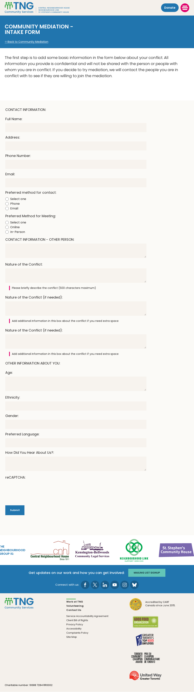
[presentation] (34, 488)
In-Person (17, 232)
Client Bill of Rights (77, 620)
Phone (15, 203)
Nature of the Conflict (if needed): (34, 297)
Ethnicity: (12, 397)
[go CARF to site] (152, 606)
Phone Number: (18, 156)
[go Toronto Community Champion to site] (145, 660)
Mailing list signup (147, 572)
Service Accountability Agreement (87, 616)
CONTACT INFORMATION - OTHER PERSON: (39, 239)
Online (15, 227)
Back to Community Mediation (28, 41)
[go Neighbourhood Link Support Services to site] (134, 550)
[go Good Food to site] (145, 624)
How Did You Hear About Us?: (29, 452)
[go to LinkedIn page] (105, 585)
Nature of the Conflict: (24, 264)
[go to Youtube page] (114, 585)
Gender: (12, 416)
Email (14, 208)
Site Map (71, 637)
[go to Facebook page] (85, 585)
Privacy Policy (74, 624)
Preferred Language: (22, 434)
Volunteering (75, 606)
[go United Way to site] (145, 678)
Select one (18, 199)
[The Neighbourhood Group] (42, 7)
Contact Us (73, 610)
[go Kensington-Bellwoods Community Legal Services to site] (92, 550)
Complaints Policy (77, 633)
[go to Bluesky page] (134, 585)
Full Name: (13, 119)
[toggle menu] (185, 7)
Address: (12, 137)
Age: (9, 372)
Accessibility (73, 628)
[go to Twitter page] (95, 585)
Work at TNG (74, 601)
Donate (169, 8)
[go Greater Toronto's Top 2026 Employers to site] (145, 642)
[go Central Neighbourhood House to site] (49, 550)
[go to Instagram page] (124, 585)
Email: (10, 174)
